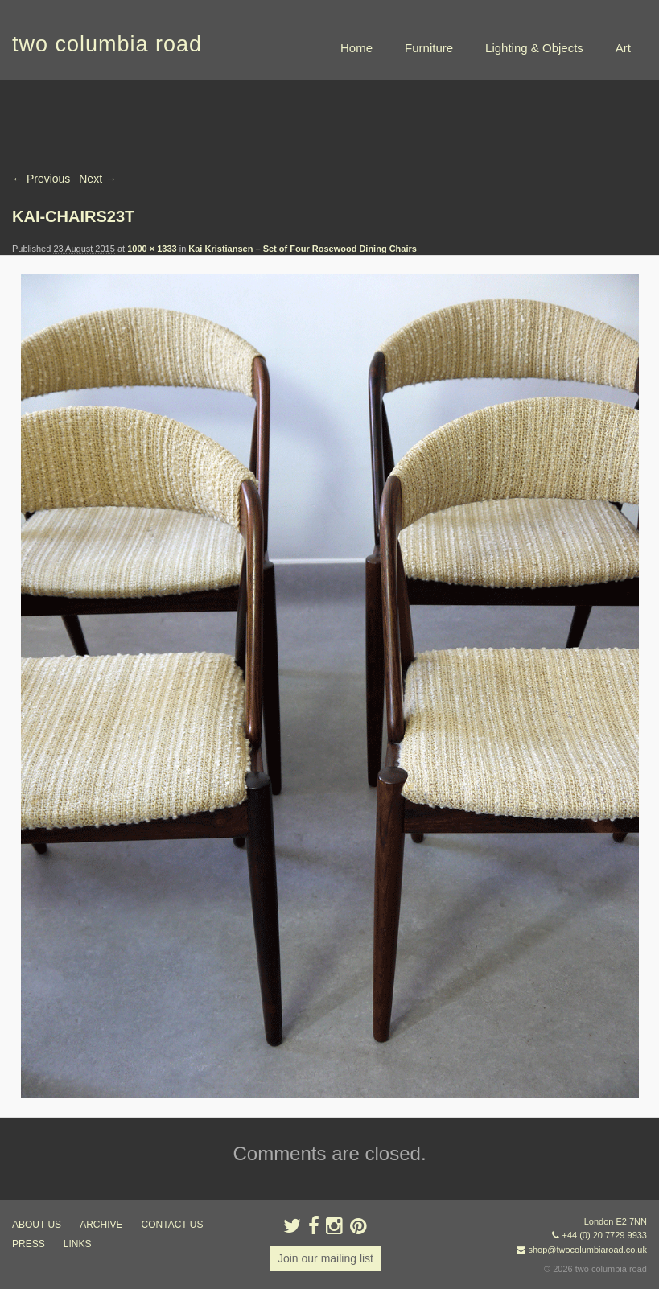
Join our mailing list (325, 1258)
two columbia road (107, 44)
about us (36, 1224)
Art (623, 48)
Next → (98, 178)
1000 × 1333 (151, 248)
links (78, 1244)
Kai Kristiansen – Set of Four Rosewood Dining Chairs (302, 248)
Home (356, 48)
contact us (173, 1224)
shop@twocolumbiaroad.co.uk (587, 1249)
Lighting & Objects (534, 48)
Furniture (429, 48)
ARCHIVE (101, 1224)
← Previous (41, 178)
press (28, 1244)
